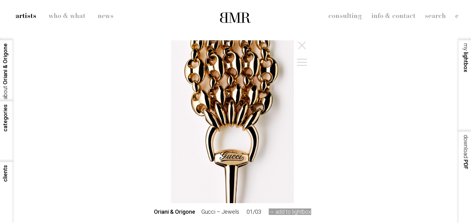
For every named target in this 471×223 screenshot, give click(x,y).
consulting (345, 16)
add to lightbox (293, 211)
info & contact (393, 16)
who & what (67, 16)
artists (26, 16)
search (435, 16)
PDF (466, 152)
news (106, 16)
